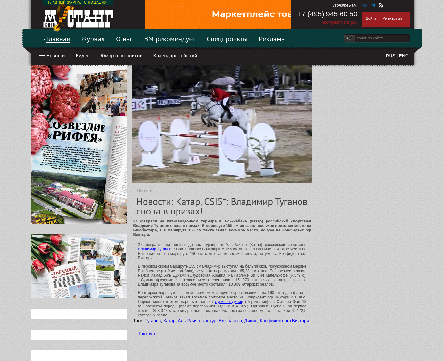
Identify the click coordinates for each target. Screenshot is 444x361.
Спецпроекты (227, 38)
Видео (82, 55)
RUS (390, 55)
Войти (371, 18)
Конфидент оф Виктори (284, 320)
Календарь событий (175, 55)
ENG (403, 55)
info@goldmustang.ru (339, 22)
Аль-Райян (189, 320)
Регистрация (392, 18)
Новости (55, 55)
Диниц (251, 320)
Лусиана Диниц (229, 301)
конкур (209, 320)
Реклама (272, 38)
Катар (169, 320)
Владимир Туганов (154, 249)
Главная (58, 38)
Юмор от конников (122, 55)
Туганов (153, 320)
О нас (124, 38)
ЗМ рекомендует (170, 38)
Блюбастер (230, 320)
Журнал (93, 38)
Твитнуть (147, 333)
